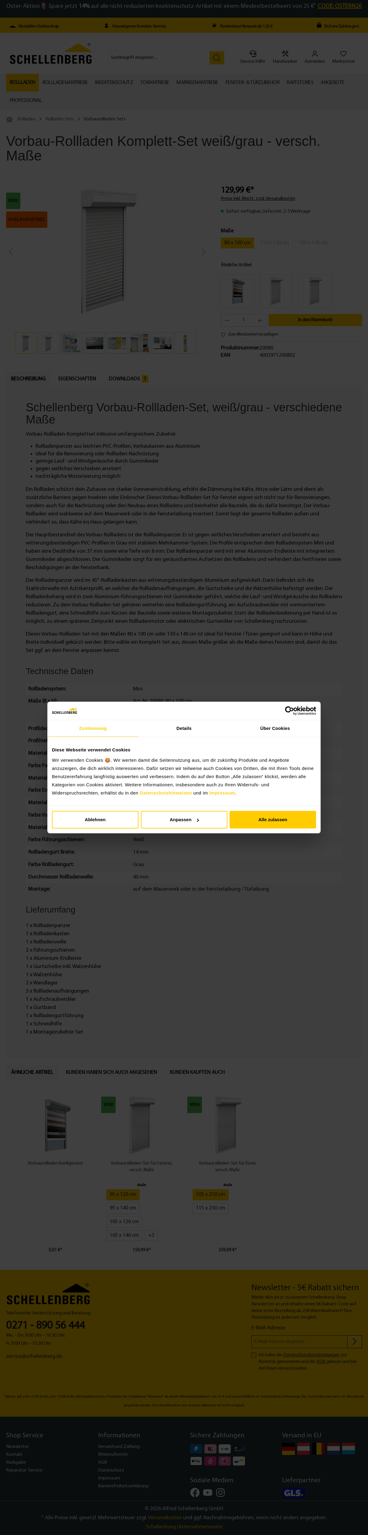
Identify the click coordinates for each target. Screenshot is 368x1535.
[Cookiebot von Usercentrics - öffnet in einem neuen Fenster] (289, 710)
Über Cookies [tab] (275, 728)
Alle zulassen (272, 819)
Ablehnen (95, 819)
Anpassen (184, 819)
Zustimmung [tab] (93, 728)
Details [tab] (184, 728)
